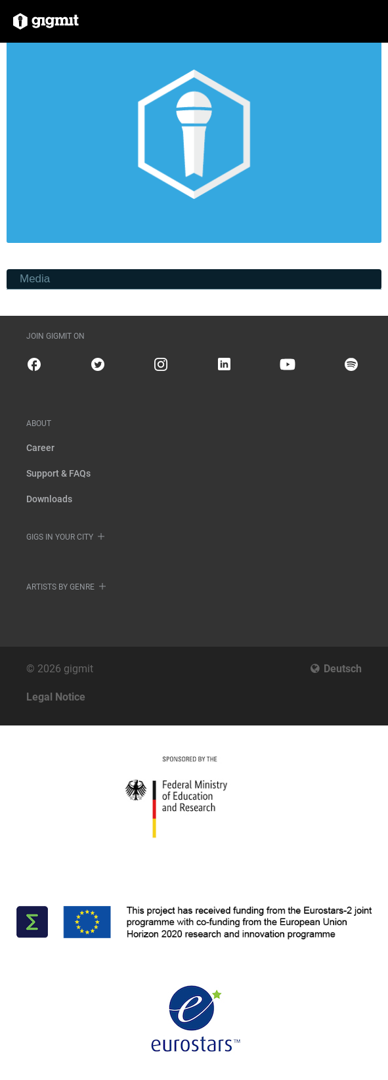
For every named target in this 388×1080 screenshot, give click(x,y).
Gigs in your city (59, 537)
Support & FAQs (58, 473)
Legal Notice (55, 697)
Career (40, 448)
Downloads (49, 499)
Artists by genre (60, 587)
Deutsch (343, 668)
